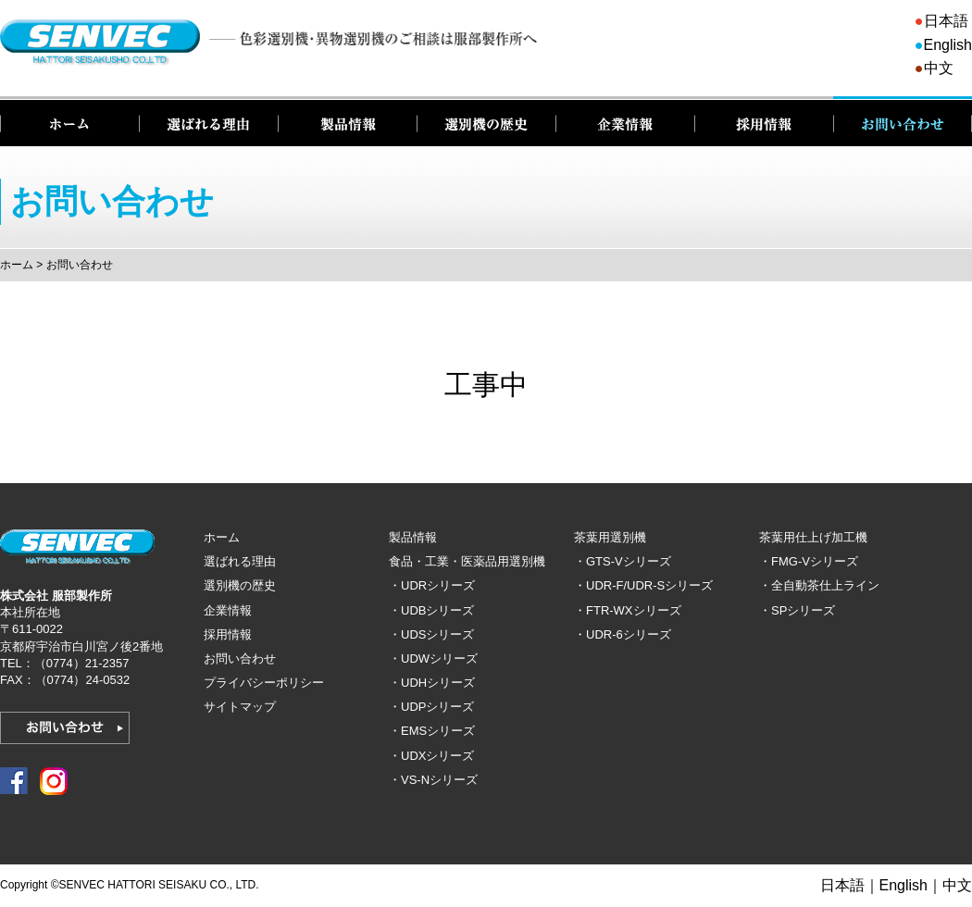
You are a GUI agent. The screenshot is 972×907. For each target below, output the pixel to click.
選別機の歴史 (486, 121)
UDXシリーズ (437, 756)
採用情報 (763, 121)
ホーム (69, 121)
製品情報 (347, 121)
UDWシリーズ (439, 658)
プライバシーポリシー (264, 683)
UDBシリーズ (437, 610)
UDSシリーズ (437, 634)
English (948, 45)
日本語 (946, 21)
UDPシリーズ (437, 707)
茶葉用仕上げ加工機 (813, 537)
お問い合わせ (902, 121)
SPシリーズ (803, 610)
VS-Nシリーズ (439, 780)
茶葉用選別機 (610, 537)
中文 (938, 68)
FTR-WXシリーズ (633, 610)
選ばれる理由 (208, 121)
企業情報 (624, 121)
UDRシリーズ (438, 585)
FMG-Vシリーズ (814, 561)
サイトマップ (240, 707)
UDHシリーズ (438, 683)
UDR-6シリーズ (628, 634)
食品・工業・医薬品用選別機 (467, 561)
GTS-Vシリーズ (628, 561)
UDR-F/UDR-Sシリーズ (649, 585)
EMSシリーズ (438, 731)
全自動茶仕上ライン (825, 585)
